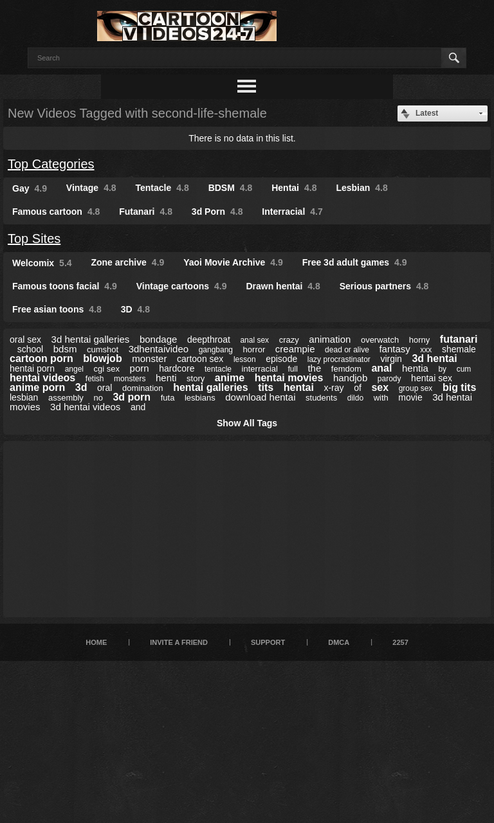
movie (410, 397)
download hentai (260, 397)
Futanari (145, 211)
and (138, 407)
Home (96, 642)
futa (168, 397)
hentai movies (289, 377)
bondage (158, 339)
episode (281, 359)
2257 (400, 642)
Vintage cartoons (181, 286)
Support (268, 642)
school (30, 349)
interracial (260, 369)
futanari (459, 339)
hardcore (176, 368)
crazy (289, 340)
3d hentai (434, 358)
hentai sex (431, 378)
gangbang (216, 349)
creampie (295, 348)
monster (149, 358)
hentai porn (32, 368)
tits (265, 387)
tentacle (218, 369)
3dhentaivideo (158, 348)
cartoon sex (200, 359)
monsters (129, 378)
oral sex (25, 339)
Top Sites (34, 238)
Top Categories (51, 164)
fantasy (394, 348)
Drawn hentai (283, 286)
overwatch (380, 340)
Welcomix (42, 263)
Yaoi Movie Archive (233, 262)
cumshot (102, 349)
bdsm (65, 348)
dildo (355, 397)
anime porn (37, 387)
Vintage (91, 188)
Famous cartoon (56, 211)
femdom (346, 369)
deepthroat (208, 339)
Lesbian (361, 188)
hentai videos (42, 377)
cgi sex (107, 369)
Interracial (292, 211)
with (381, 397)
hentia (415, 368)
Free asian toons (57, 309)
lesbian (24, 397)
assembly (66, 397)
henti (166, 377)
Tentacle (162, 188)
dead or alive (347, 349)
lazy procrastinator (338, 359)
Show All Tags (247, 423)
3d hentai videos (85, 406)
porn (139, 368)
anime (229, 377)
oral (104, 388)
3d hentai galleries (90, 339)
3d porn (132, 397)
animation (330, 339)
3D (135, 309)
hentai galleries (210, 387)
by (442, 369)
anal (381, 368)
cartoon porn (41, 358)
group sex (416, 388)
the (314, 368)
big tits (459, 387)
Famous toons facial (64, 286)
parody (389, 378)
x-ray (333, 388)
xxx (426, 349)
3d (81, 387)
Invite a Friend (179, 642)
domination (142, 388)
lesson (244, 359)
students (321, 397)
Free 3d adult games (354, 262)
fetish (95, 378)
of (357, 388)
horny (419, 340)
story (196, 378)
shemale (459, 349)
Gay (29, 188)
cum (464, 369)
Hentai (293, 188)
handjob (350, 377)
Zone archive (127, 262)
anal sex (254, 340)
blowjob (102, 358)
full (293, 369)
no (97, 397)
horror (254, 349)
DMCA (338, 642)
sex (380, 387)
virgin (390, 359)
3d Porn (217, 211)
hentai (299, 387)
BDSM (230, 188)
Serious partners (384, 286)
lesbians (200, 397)
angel (74, 369)
